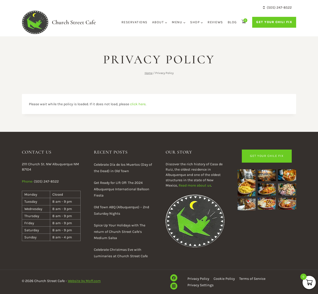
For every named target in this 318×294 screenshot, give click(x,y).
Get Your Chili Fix (274, 22)
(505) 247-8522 (46, 181)
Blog (232, 22)
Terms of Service (252, 278)
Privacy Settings (200, 285)
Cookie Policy (224, 278)
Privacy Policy (198, 278)
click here (138, 104)
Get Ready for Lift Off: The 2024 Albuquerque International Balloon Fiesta (121, 189)
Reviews (215, 22)
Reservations (134, 22)
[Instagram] (173, 286)
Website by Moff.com (84, 281)
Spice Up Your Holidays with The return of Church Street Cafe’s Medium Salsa (119, 231)
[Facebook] (173, 277)
